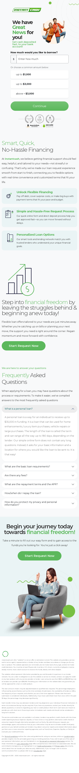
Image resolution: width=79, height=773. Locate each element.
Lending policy (69, 736)
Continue (39, 106)
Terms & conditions (11, 736)
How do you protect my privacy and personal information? (31, 503)
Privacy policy (60, 746)
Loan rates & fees (23, 743)
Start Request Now (23, 346)
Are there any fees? (16, 475)
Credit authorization (44, 746)
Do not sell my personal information (52, 741)
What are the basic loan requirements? (27, 466)
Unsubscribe (37, 751)
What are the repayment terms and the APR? (31, 484)
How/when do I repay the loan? (23, 493)
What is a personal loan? (19, 408)
